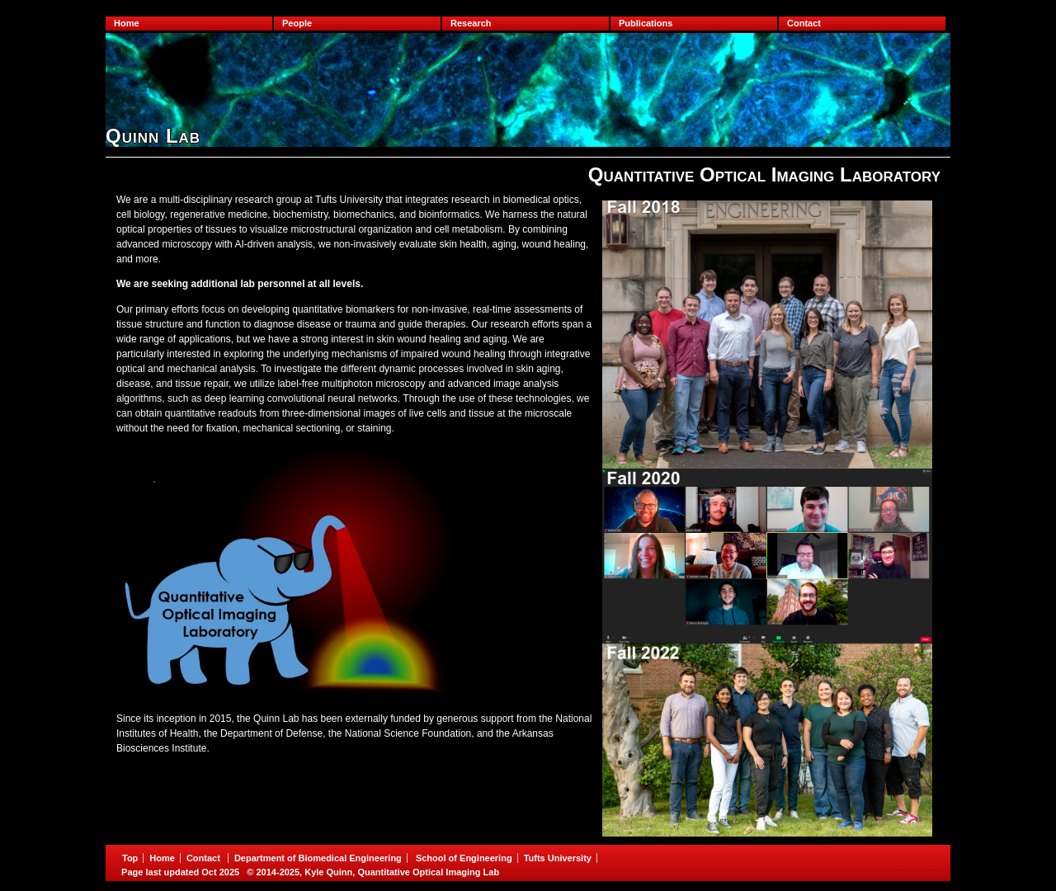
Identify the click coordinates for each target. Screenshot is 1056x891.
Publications (645, 23)
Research (471, 23)
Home (126, 23)
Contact (804, 23)
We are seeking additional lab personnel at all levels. (239, 284)
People (297, 23)
